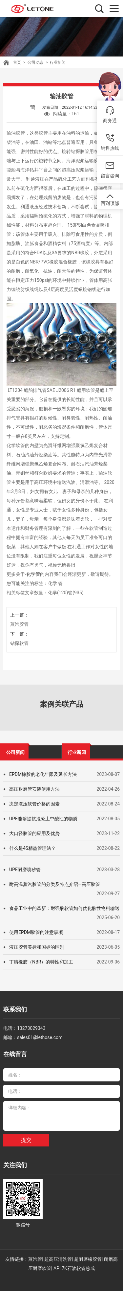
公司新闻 (15, 752)
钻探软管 (19, 643)
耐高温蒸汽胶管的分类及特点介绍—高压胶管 (54, 884)
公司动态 (35, 62)
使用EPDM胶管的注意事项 (36, 932)
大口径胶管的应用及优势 (34, 833)
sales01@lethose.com (39, 1037)
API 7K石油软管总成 (74, 1268)
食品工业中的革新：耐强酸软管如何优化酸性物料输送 (64, 908)
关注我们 (15, 1165)
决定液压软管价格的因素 (34, 803)
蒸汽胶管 (19, 624)
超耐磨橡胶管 (88, 1259)
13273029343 (31, 1028)
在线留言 (15, 1054)
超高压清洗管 (58, 1259)
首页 (17, 62)
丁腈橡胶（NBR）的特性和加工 (41, 961)
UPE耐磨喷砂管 (25, 869)
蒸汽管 (35, 1259)
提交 (26, 1140)
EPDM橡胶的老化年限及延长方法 (43, 774)
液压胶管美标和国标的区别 (36, 947)
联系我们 (15, 1009)
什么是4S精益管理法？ (32, 848)
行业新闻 (58, 62)
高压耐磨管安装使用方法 (34, 789)
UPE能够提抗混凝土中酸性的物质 (43, 818)
